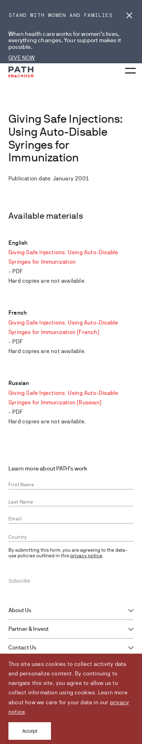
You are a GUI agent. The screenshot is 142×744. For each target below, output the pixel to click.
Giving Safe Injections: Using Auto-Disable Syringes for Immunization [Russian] (63, 398)
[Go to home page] (21, 71)
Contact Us (22, 647)
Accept (29, 731)
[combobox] (71, 537)
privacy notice (86, 555)
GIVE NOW (21, 57)
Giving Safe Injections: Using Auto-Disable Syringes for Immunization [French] (63, 327)
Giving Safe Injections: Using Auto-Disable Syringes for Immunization (63, 257)
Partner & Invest (28, 629)
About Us (19, 610)
